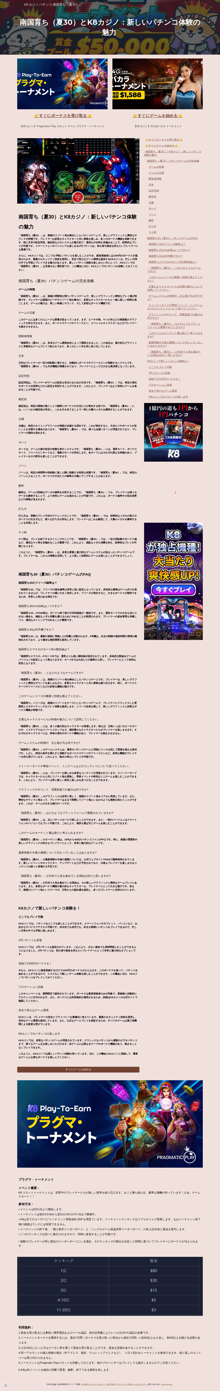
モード (152, 208)
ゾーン (152, 214)
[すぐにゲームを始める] (78, 1069)
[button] (6, 1385)
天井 (151, 184)
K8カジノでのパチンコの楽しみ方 (168, 396)
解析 (151, 220)
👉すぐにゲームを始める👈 (161, 145)
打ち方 (152, 226)
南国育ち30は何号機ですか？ (166, 256)
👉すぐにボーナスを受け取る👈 (164, 139)
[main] (110, 27)
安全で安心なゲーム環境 (163, 390)
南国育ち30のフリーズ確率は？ (167, 244)
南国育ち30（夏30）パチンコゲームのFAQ (172, 238)
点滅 (151, 202)
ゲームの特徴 (156, 166)
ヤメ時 (152, 232)
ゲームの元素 (156, 172)
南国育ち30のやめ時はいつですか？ (170, 250)
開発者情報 (155, 178)
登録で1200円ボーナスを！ (164, 378)
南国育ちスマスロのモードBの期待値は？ (173, 262)
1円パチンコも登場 (159, 373)
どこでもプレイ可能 (160, 367)
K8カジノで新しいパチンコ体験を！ (168, 361)
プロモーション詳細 (160, 384)
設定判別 (154, 190)
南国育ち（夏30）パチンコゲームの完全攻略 (173, 160)
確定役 (152, 196)
